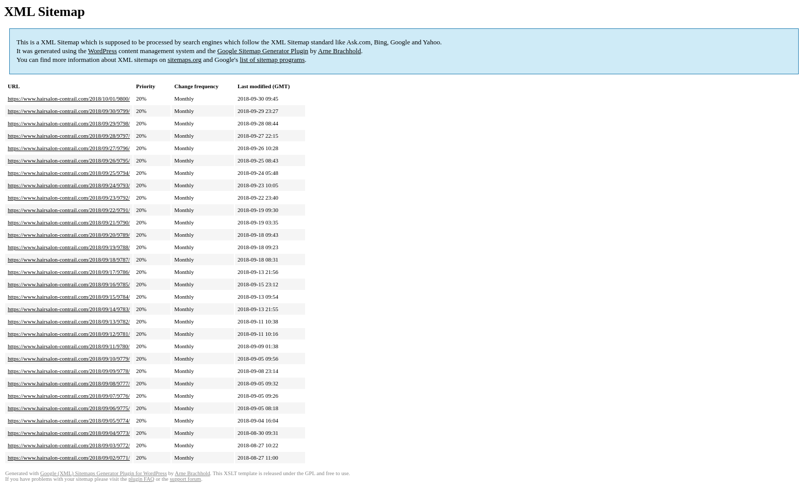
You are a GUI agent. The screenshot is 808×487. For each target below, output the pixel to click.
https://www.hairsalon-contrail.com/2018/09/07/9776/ (69, 396)
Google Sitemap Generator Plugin (263, 51)
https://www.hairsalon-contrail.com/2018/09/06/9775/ (69, 408)
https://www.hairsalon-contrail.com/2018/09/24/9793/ (69, 185)
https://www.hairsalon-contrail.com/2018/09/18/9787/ (69, 259)
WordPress (102, 51)
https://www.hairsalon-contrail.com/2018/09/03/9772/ (69, 445)
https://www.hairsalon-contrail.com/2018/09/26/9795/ (69, 160)
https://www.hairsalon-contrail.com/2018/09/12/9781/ (69, 334)
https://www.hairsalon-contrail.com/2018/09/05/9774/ (69, 420)
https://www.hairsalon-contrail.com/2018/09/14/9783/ (69, 309)
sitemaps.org (184, 59)
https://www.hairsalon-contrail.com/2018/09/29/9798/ (69, 123)
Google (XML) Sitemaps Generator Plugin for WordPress (103, 473)
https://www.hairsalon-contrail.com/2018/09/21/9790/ (69, 222)
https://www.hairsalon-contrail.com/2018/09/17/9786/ (69, 272)
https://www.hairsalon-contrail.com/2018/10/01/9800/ (69, 98)
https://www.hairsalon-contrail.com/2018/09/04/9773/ (69, 433)
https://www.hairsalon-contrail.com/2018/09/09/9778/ (69, 371)
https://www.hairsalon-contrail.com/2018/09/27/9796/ (69, 148)
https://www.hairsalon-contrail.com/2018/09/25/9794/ (69, 173)
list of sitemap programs (272, 59)
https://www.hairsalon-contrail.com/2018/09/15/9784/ (69, 297)
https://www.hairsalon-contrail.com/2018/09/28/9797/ (69, 136)
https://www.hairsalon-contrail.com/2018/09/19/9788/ (69, 247)
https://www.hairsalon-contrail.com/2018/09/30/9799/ (69, 111)
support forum (185, 479)
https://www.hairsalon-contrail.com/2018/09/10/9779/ (69, 358)
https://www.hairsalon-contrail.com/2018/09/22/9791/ (69, 210)
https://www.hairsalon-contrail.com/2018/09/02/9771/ (69, 457)
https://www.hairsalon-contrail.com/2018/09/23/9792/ (69, 197)
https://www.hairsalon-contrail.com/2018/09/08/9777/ (69, 383)
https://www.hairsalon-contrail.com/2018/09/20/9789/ (69, 235)
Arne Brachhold (339, 51)
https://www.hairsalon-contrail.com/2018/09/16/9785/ (69, 284)
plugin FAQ (141, 479)
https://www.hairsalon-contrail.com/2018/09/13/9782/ (69, 321)
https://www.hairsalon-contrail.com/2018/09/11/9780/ (69, 346)
